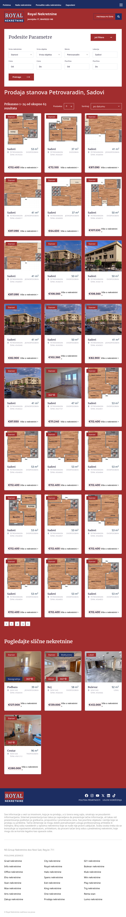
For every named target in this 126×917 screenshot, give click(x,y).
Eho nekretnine (12, 876)
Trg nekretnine (92, 887)
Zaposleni (70, 5)
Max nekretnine (12, 887)
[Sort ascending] (66, 105)
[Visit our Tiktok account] (114, 795)
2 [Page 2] (17, 623)
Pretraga (21, 76)
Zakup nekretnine (13, 898)
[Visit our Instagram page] (92, 795)
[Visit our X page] (103, 795)
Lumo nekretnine (93, 898)
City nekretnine (52, 860)
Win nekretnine (92, 876)
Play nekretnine (92, 882)
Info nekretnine (12, 865)
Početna (7, 5)
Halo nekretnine (52, 871)
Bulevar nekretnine (94, 865)
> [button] (28, 623)
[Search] (118, 16)
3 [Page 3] (23, 623)
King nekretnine (52, 887)
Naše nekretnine (23, 5)
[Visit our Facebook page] (86, 795)
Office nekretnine (13, 871)
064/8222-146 (46, 19)
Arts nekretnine (12, 893)
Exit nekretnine (52, 882)
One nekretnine (52, 893)
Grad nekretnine (13, 860)
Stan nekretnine (12, 882)
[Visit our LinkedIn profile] (108, 795)
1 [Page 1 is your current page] (11, 623)
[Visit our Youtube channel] (97, 795)
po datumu (99, 105)
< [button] (6, 623)
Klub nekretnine (92, 871)
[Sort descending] (71, 105)
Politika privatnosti (89, 799)
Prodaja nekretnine (54, 898)
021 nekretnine (92, 860)
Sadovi (98, 54)
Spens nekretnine (53, 876)
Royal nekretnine (53, 865)
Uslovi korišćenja (112, 799)
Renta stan (89, 893)
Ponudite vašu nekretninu (48, 5)
